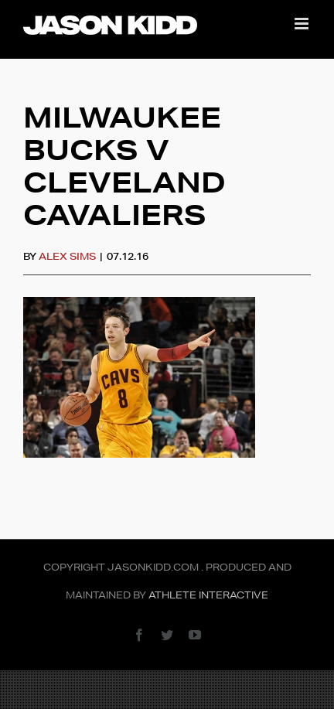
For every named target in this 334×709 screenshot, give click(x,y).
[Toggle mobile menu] (303, 23)
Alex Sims (67, 256)
